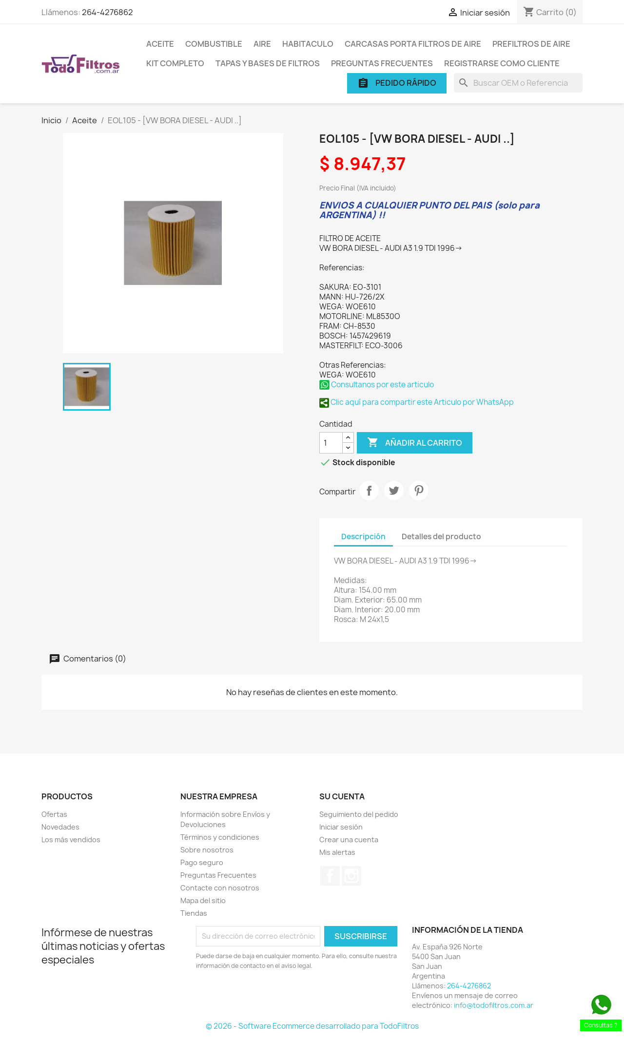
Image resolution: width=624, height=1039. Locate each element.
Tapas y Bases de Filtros (267, 63)
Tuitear (394, 490)
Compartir (369, 490)
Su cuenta (342, 796)
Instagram (351, 876)
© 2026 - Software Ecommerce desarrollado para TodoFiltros (312, 1026)
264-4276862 (107, 12)
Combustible (213, 43)
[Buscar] (518, 83)
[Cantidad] (331, 442)
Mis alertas (337, 852)
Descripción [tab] (363, 536)
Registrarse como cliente (502, 63)
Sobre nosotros (207, 849)
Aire (262, 43)
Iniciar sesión (341, 826)
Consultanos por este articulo (376, 384)
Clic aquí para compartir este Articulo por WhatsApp (416, 402)
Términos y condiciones (219, 837)
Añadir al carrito (414, 442)
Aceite (160, 43)
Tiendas (193, 913)
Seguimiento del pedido (358, 814)
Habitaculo (307, 43)
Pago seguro (201, 862)
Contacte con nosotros (219, 887)
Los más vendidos (70, 839)
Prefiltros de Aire (531, 43)
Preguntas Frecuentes (382, 63)
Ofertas (54, 814)
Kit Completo (175, 63)
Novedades (60, 826)
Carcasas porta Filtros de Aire (413, 43)
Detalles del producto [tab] (441, 536)
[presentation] (277, 998)
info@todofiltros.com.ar (493, 1005)
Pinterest (419, 490)
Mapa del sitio (203, 900)
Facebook (330, 876)
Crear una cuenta (348, 839)
